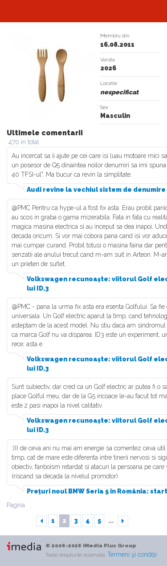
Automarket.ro (83, 11)
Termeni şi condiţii (132, 554)
